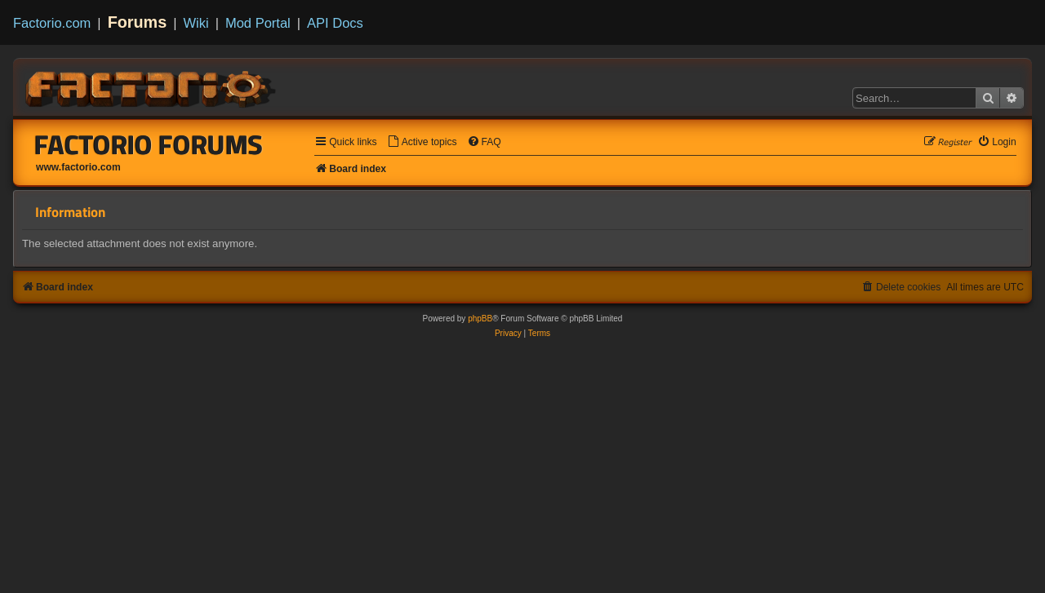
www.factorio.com (78, 167)
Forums (137, 22)
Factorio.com (52, 22)
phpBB (480, 318)
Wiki (196, 22)
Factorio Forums (148, 144)
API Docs (335, 22)
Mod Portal (258, 22)
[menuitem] (422, 142)
